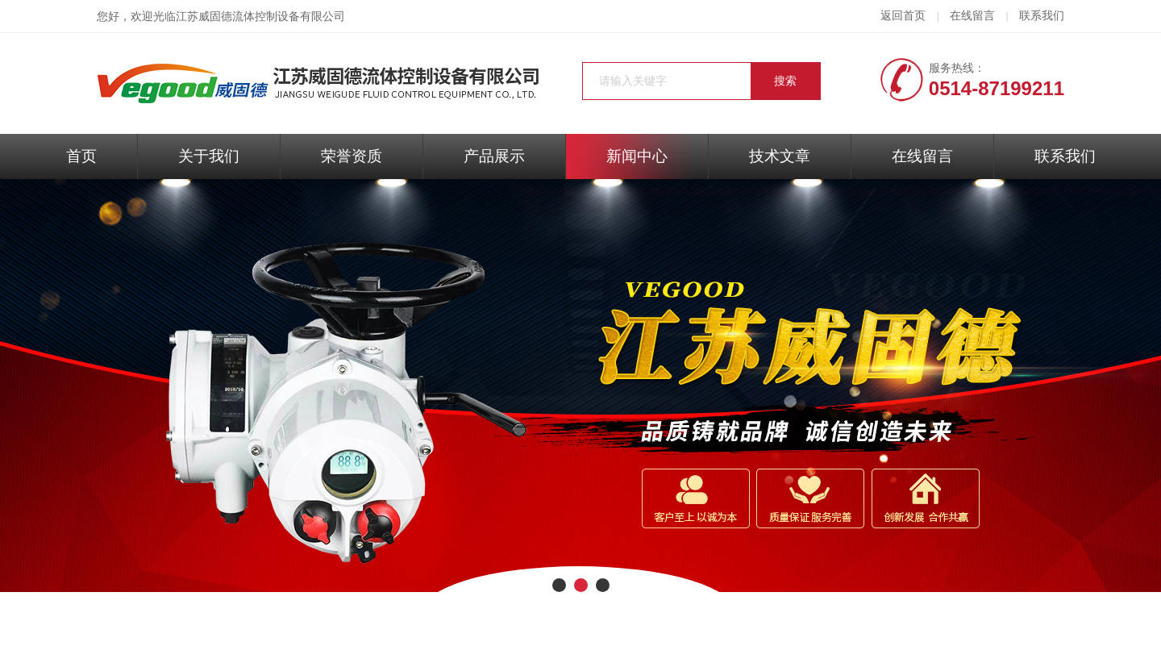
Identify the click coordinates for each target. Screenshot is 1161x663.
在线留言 (972, 16)
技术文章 (779, 156)
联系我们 (1041, 16)
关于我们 (208, 156)
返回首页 (903, 16)
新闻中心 (637, 156)
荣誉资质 (351, 156)
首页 (81, 156)
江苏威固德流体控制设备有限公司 (260, 16)
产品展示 (494, 156)
